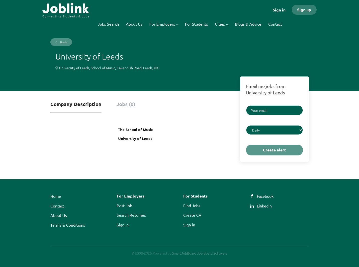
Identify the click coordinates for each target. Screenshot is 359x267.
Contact (57, 205)
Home (55, 196)
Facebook (265, 196)
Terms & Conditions (67, 224)
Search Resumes (131, 214)
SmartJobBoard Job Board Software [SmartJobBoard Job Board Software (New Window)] (200, 253)
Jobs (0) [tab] (125, 104)
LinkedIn (264, 205)
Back (63, 42)
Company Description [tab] (75, 104)
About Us (58, 215)
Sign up (304, 9)
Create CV (192, 214)
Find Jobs (191, 205)
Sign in (279, 9)
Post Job (124, 205)
